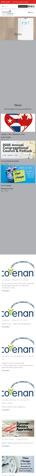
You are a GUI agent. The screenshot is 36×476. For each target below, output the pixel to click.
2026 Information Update (20, 2)
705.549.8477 (23, 6)
